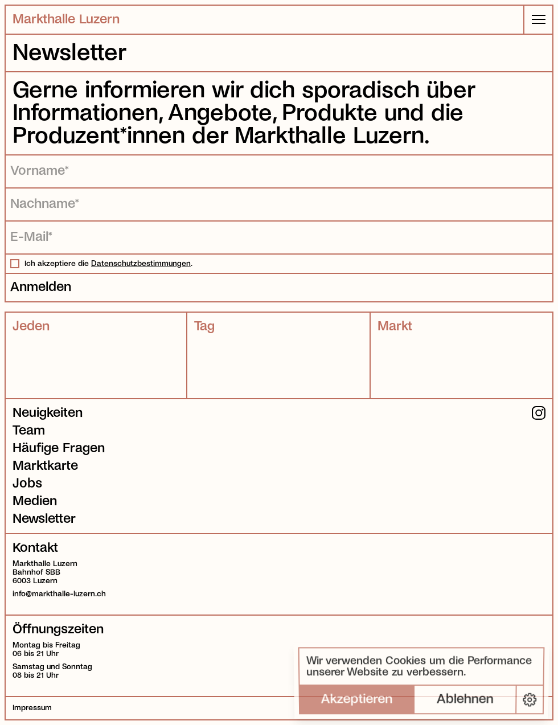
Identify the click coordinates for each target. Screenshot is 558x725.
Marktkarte (45, 466)
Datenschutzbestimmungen (141, 263)
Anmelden (40, 287)
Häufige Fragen (59, 448)
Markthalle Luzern (66, 19)
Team (29, 430)
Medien (35, 501)
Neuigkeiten (48, 413)
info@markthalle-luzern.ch (59, 593)
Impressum (32, 707)
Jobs (27, 483)
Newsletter (44, 519)
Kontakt (35, 548)
